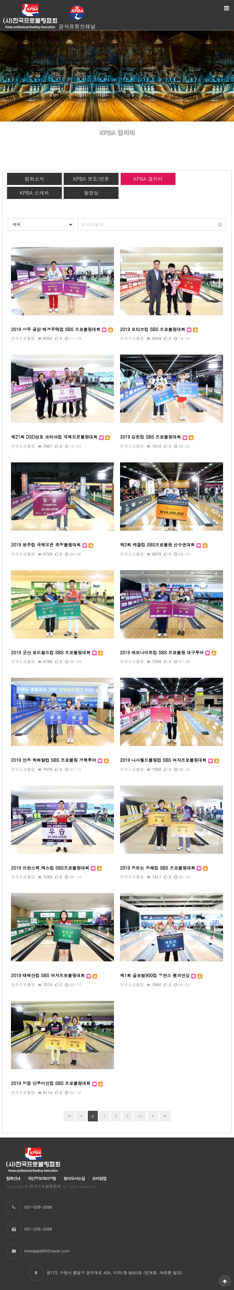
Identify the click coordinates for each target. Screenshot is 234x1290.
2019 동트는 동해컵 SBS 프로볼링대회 (158, 868)
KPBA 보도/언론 (91, 178)
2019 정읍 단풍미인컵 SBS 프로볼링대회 (51, 1083)
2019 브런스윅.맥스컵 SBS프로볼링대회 (50, 868)
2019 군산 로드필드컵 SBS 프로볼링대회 (51, 652)
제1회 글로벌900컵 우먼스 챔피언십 (155, 975)
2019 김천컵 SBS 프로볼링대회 (151, 437)
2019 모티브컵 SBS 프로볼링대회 (153, 329)
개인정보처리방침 (42, 1178)
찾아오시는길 (74, 1178)
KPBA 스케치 (34, 192)
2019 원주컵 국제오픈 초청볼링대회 (46, 545)
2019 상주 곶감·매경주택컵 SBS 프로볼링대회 (56, 329)
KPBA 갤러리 (148, 178)
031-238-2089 (38, 1229)
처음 (69, 1116)
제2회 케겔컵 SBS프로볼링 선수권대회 (158, 545)
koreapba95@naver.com (47, 1251)
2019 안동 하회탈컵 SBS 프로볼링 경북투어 (54, 760)
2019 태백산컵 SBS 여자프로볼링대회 (48, 975)
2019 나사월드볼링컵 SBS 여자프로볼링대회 (164, 760)
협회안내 (13, 1178)
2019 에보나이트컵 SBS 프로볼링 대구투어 (162, 652)
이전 (81, 1116)
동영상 (91, 192)
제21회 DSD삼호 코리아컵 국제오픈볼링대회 (55, 437)
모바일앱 (99, 1178)
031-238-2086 (38, 1207)
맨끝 (165, 1116)
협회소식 (34, 178)
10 (138, 1115)
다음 (153, 1116)
